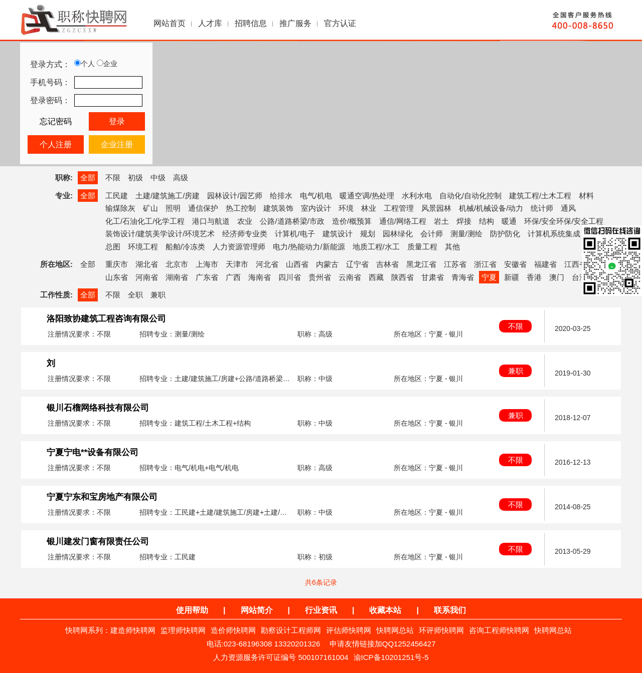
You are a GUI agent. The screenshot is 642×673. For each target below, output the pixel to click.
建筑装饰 (278, 208)
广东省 (207, 277)
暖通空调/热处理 (367, 195)
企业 (107, 64)
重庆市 (116, 264)
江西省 (575, 264)
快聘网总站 (395, 630)
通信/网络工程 (402, 221)
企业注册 (117, 144)
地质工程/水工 (376, 246)
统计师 (542, 208)
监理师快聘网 (183, 630)
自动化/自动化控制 (470, 195)
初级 (135, 177)
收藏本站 (385, 610)
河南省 (146, 277)
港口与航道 (211, 221)
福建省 (545, 264)
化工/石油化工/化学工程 (145, 221)
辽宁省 (357, 264)
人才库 (210, 23)
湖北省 (146, 264)
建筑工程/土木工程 (540, 195)
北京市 (177, 264)
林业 (368, 208)
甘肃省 (432, 277)
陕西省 (402, 277)
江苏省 (455, 264)
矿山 (150, 208)
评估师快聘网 (348, 630)
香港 (534, 277)
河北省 (267, 264)
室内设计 (316, 208)
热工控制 (241, 208)
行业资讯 (321, 610)
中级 (158, 177)
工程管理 (399, 208)
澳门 (556, 277)
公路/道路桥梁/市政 (292, 221)
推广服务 (295, 23)
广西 (233, 277)
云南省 (350, 277)
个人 (84, 64)
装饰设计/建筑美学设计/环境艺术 (160, 233)
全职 (135, 294)
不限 (112, 177)
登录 (117, 121)
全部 (87, 177)
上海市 (207, 264)
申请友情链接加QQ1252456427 (383, 643)
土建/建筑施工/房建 (167, 195)
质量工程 (422, 246)
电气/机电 (316, 195)
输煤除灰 (120, 208)
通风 (568, 208)
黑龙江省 (421, 264)
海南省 (259, 277)
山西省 (297, 264)
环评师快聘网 (441, 630)
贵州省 (319, 277)
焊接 (463, 221)
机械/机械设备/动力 (491, 208)
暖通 (509, 221)
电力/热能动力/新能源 (309, 246)
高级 (180, 177)
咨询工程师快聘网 (499, 630)
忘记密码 (56, 121)
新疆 (511, 277)
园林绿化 (398, 233)
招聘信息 (251, 23)
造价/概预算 (352, 221)
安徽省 (515, 264)
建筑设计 (338, 233)
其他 (452, 246)
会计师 (431, 233)
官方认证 (340, 23)
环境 (346, 208)
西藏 (376, 277)
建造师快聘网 (132, 630)
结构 (486, 221)
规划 (367, 233)
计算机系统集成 (554, 233)
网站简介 (257, 610)
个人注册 (56, 144)
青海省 (462, 277)
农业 (244, 221)
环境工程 (143, 246)
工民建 (116, 195)
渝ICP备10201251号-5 (391, 657)
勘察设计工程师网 (291, 630)
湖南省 (177, 277)
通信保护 (203, 208)
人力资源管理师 (239, 246)
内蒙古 (327, 264)
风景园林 (436, 208)
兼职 (158, 294)
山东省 (116, 277)
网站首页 (169, 23)
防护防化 (505, 233)
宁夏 (489, 277)
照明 (173, 208)
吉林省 (387, 264)
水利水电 (417, 195)
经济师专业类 (244, 233)
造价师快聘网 (233, 630)
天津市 (237, 264)
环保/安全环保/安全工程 (563, 221)
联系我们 (450, 610)
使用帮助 (192, 610)
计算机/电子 (294, 233)
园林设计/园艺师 (234, 195)
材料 (586, 195)
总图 (112, 246)
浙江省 (485, 264)
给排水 (281, 195)
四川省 (289, 277)
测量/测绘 (466, 233)
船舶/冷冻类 (185, 246)
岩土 (441, 221)
